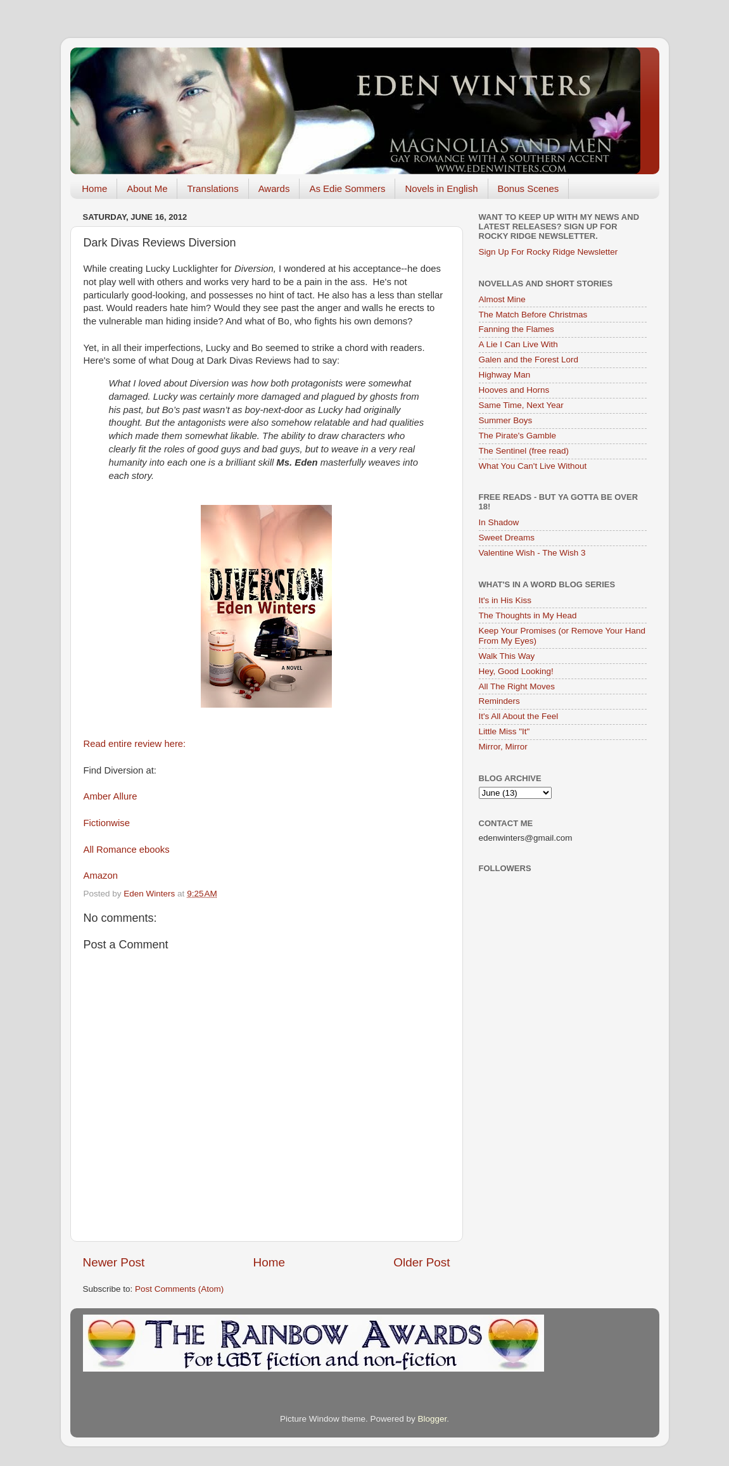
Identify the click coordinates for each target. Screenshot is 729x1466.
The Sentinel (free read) (524, 451)
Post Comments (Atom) (179, 1289)
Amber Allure (110, 796)
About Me (147, 188)
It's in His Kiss (505, 600)
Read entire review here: (135, 744)
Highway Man (505, 374)
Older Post (421, 1262)
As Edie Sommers (347, 188)
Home (94, 188)
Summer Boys (506, 420)
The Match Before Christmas (533, 314)
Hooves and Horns (514, 390)
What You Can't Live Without (533, 466)
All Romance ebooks (127, 850)
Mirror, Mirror (503, 746)
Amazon (102, 875)
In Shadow (499, 522)
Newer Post (114, 1262)
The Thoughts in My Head (528, 615)
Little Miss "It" (504, 731)
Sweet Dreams (507, 537)
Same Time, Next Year (521, 405)
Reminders (499, 701)
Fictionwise (107, 823)
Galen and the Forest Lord (529, 359)
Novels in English (441, 188)
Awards (274, 188)
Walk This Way (507, 656)
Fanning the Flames (516, 329)
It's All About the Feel (519, 716)
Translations (212, 188)
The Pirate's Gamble (518, 435)
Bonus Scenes (528, 188)
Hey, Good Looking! (516, 671)
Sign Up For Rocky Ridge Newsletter (548, 252)
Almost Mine (502, 299)
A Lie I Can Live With (518, 344)
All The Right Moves (517, 686)
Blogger (432, 1419)
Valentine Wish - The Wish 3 (532, 553)
